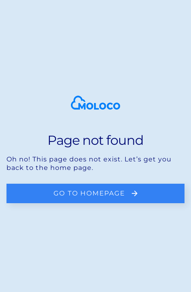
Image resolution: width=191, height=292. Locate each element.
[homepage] (95, 102)
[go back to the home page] (95, 193)
